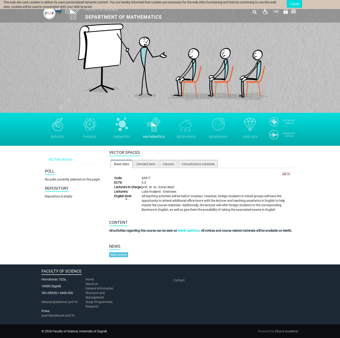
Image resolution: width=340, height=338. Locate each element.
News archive (118, 254)
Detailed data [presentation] (146, 164)
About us (92, 284)
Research (92, 306)
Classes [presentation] (168, 164)
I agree (294, 4)
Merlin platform (188, 230)
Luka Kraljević (152, 191)
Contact (179, 280)
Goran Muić (166, 187)
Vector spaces (60, 159)
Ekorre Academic (287, 331)
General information (99, 288)
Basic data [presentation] (121, 164)
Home (89, 279)
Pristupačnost (265, 11)
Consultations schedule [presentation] (198, 164)
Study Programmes (99, 302)
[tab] (121, 164)
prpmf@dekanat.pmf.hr (58, 315)
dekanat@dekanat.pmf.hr (59, 302)
